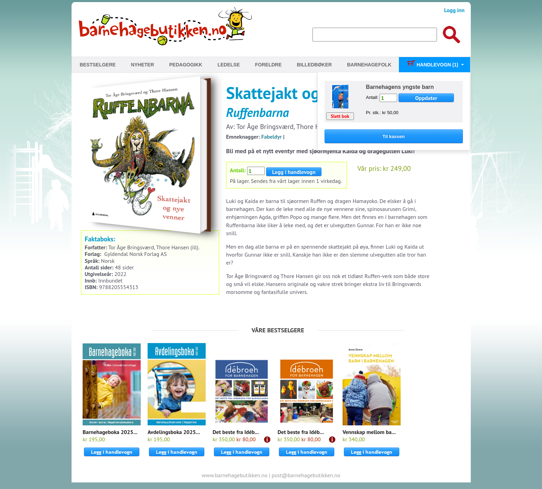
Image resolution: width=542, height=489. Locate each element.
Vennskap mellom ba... (369, 431)
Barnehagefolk (369, 64)
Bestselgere (97, 64)
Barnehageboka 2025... (110, 431)
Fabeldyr (271, 136)
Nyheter (142, 64)
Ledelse (228, 64)
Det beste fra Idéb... (236, 431)
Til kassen (394, 136)
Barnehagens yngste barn (400, 87)
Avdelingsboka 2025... (174, 431)
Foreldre (268, 64)
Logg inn (454, 10)
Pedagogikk (186, 64)
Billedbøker (314, 64)
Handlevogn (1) (432, 64)
